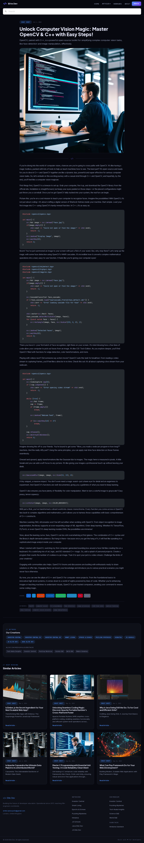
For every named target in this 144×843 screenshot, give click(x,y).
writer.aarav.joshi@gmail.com (14, 811)
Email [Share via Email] (87, 595)
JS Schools (130, 637)
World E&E (70, 651)
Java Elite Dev (27, 642)
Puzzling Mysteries (103, 637)
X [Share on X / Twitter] (33, 595)
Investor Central (14, 637)
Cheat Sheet (25, 22)
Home (96, 4)
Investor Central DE (53, 637)
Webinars (117, 4)
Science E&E (59, 651)
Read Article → (10, 725)
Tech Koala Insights (14, 651)
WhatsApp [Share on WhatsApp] (60, 595)
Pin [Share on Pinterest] (80, 595)
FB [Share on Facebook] (29, 595)
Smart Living (70, 637)
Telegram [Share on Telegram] (71, 595)
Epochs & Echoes (85, 637)
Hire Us (136, 4)
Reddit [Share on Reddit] (40, 595)
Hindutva (118, 637)
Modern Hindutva (81, 651)
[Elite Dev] (10, 4)
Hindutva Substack (116, 827)
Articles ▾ (106, 4)
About (127, 4)
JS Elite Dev (13, 642)
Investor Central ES (33, 637)
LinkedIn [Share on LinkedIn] (50, 595)
